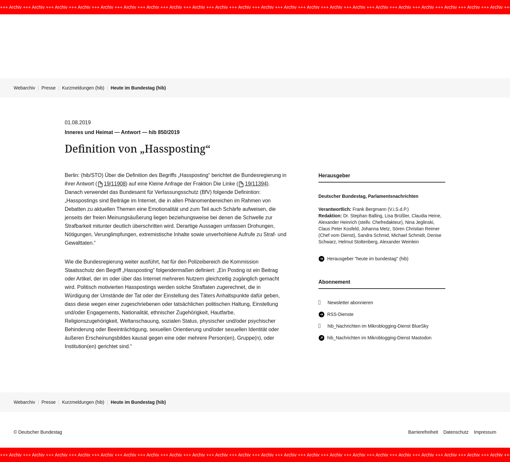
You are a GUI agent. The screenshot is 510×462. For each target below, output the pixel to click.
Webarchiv (24, 87)
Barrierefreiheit (423, 432)
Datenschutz (456, 432)
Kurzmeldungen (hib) (83, 87)
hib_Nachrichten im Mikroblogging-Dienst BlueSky (378, 326)
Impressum (485, 432)
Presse (49, 87)
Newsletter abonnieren (350, 302)
